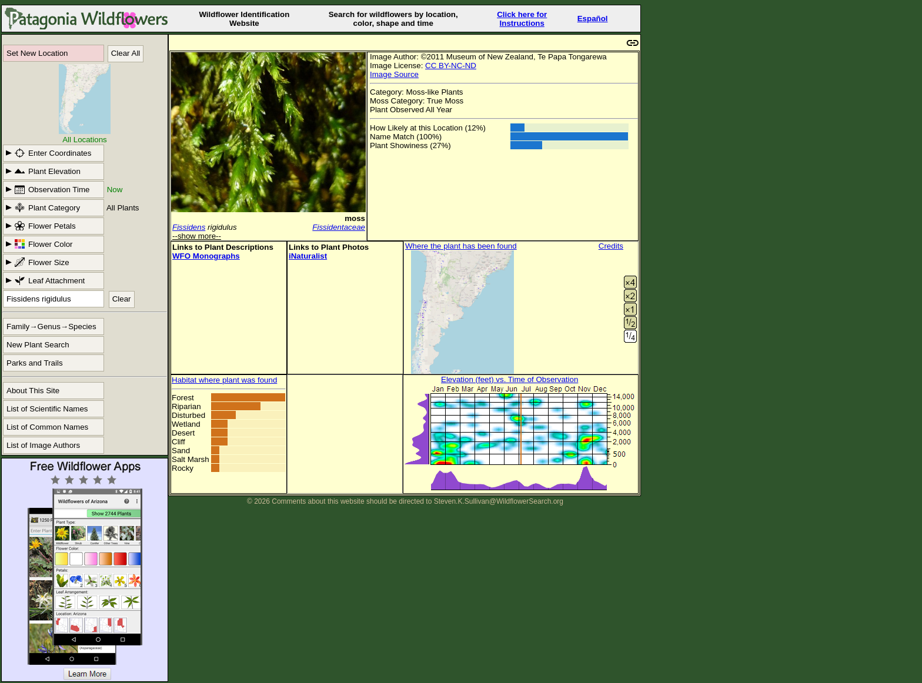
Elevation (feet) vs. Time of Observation (509, 379)
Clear (121, 298)
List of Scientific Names (47, 408)
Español (592, 18)
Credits (611, 246)
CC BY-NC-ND (450, 65)
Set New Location (37, 53)
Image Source (394, 74)
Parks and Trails (34, 363)
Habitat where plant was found (224, 380)
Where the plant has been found (461, 246)
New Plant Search (37, 344)
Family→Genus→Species (51, 326)
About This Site (32, 390)
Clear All (126, 53)
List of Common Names (47, 427)
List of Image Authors (43, 445)
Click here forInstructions (522, 19)
